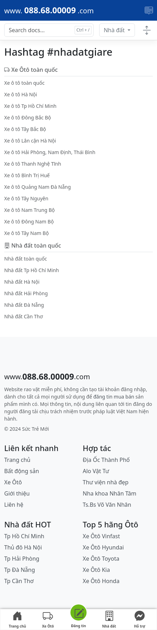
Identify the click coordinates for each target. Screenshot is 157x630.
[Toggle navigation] (149, 10)
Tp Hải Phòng (21, 558)
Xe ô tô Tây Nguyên (26, 198)
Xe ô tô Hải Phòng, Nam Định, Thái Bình (49, 152)
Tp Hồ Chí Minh (24, 536)
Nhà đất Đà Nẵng (24, 305)
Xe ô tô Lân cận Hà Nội (30, 140)
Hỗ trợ (139, 620)
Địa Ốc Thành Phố (106, 460)
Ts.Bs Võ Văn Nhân (107, 504)
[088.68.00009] (49, 10)
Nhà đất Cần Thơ (23, 316)
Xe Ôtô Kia (96, 570)
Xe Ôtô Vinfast (101, 536)
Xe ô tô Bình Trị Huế (27, 175)
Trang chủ (17, 460)
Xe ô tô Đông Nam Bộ (29, 221)
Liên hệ (13, 504)
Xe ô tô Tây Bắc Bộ (25, 129)
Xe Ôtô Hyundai (103, 547)
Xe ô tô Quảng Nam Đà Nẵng (37, 187)
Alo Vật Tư (96, 471)
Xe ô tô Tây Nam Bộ (26, 233)
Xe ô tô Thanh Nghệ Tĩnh (32, 163)
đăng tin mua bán (113, 396)
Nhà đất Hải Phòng (26, 293)
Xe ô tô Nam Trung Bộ (29, 210)
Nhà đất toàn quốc (25, 258)
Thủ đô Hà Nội (23, 547)
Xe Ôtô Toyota (101, 558)
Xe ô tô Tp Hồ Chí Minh (30, 106)
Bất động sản (21, 471)
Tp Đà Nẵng (19, 570)
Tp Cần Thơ (19, 581)
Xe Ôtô (13, 482)
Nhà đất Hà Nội (22, 281)
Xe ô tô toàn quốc (24, 82)
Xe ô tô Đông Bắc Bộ (27, 117)
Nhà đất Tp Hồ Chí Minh (31, 270)
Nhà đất (115, 30)
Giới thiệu (17, 493)
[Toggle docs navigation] (147, 30)
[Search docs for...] (49, 30)
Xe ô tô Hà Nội (20, 94)
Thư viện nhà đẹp (106, 482)
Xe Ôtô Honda (101, 581)
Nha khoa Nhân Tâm (109, 493)
